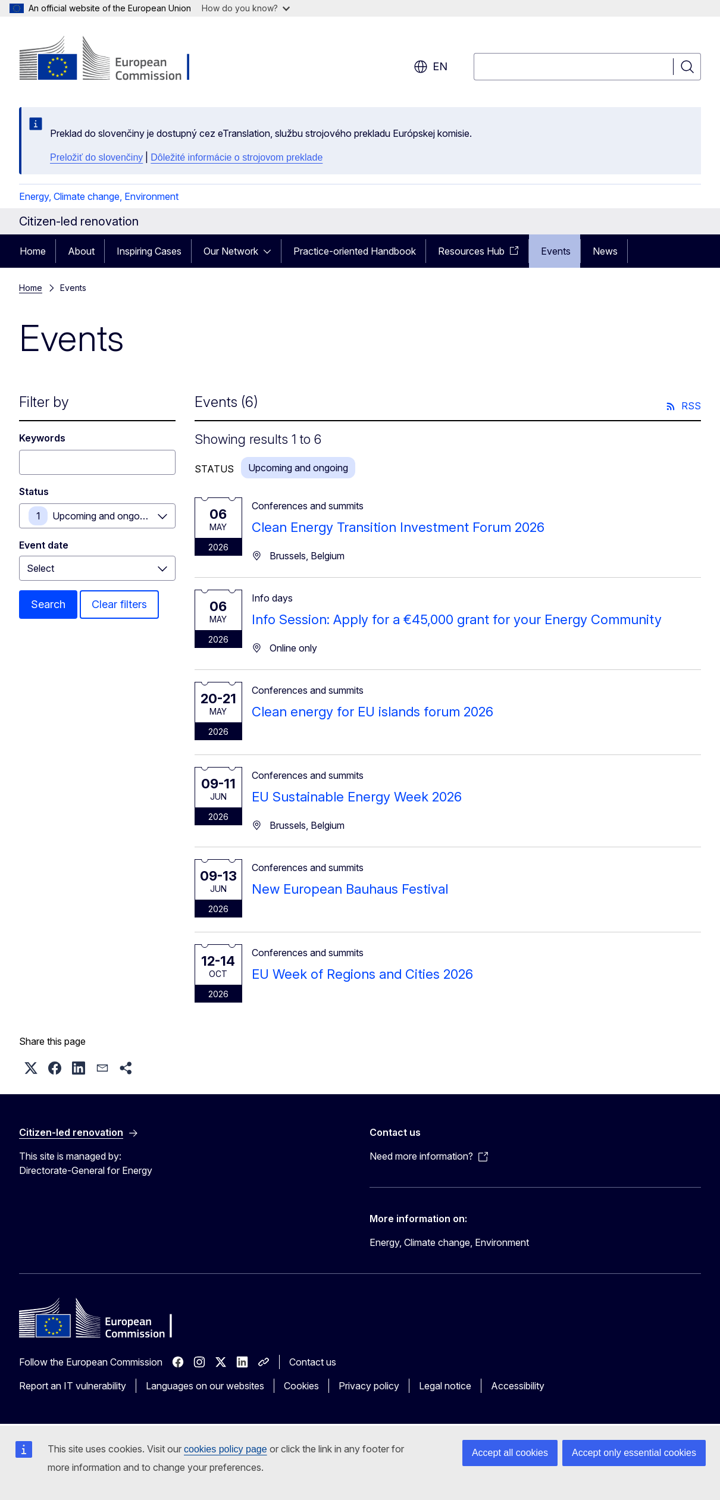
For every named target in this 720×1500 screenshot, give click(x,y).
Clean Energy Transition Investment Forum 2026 (398, 527)
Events (556, 251)
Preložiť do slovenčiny (96, 157)
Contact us (312, 1362)
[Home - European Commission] (115, 59)
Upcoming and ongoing (102, 516)
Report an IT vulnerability (72, 1386)
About (81, 251)
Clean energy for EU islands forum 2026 (372, 711)
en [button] (430, 67)
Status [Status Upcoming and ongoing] (34, 491)
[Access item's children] (271, 251)
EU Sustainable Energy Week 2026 (357, 796)
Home (33, 251)
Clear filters (119, 604)
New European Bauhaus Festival (350, 889)
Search (48, 604)
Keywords (42, 438)
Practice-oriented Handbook (354, 251)
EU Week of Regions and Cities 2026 (362, 974)
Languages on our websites (205, 1386)
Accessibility (517, 1386)
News (605, 251)
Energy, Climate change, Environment (99, 196)
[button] (30, 1068)
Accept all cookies (510, 1453)
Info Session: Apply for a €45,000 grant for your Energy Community (457, 619)
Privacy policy (369, 1386)
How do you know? (246, 8)
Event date (43, 545)
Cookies (301, 1386)
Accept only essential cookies (634, 1453)
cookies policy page (225, 1449)
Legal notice (445, 1386)
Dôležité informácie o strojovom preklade (237, 157)
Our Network (231, 251)
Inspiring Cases (149, 251)
